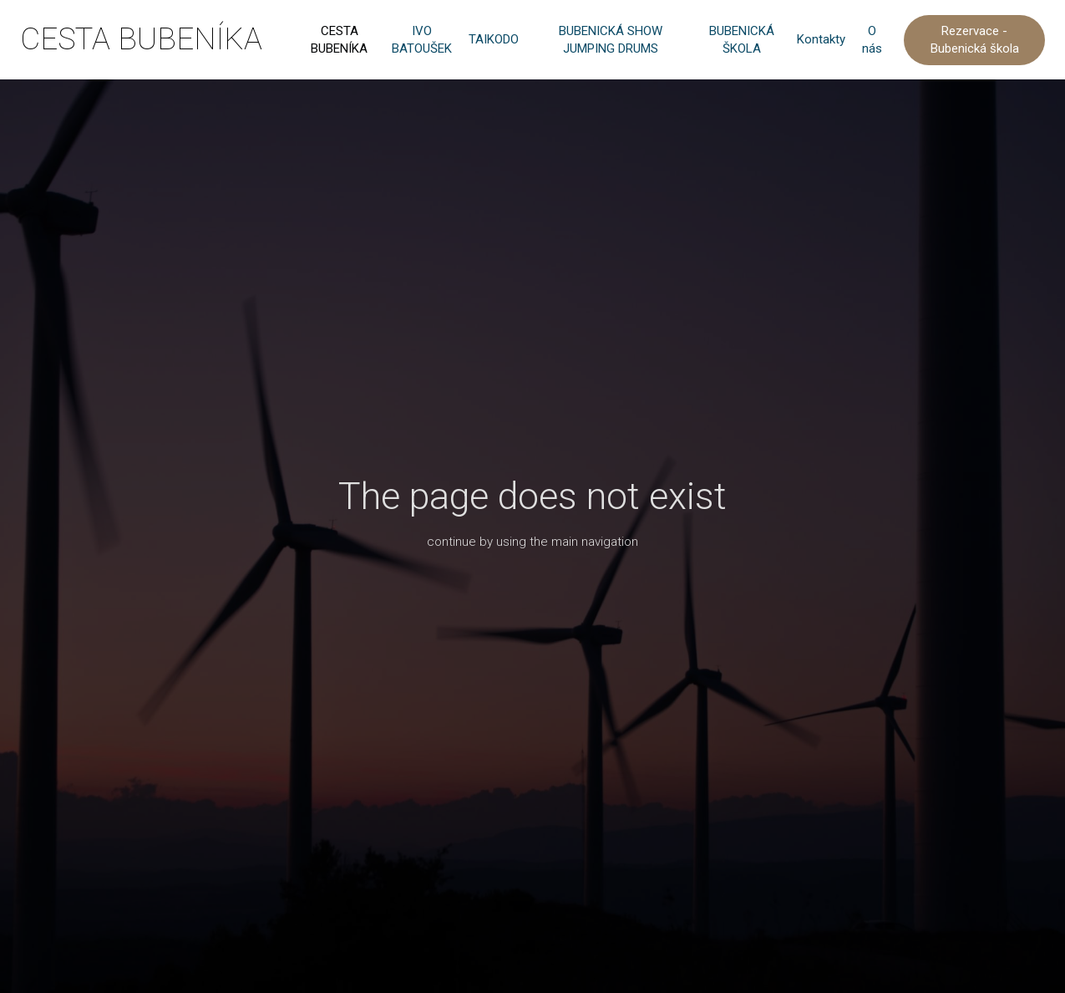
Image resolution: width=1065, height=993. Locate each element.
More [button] (854, 40)
